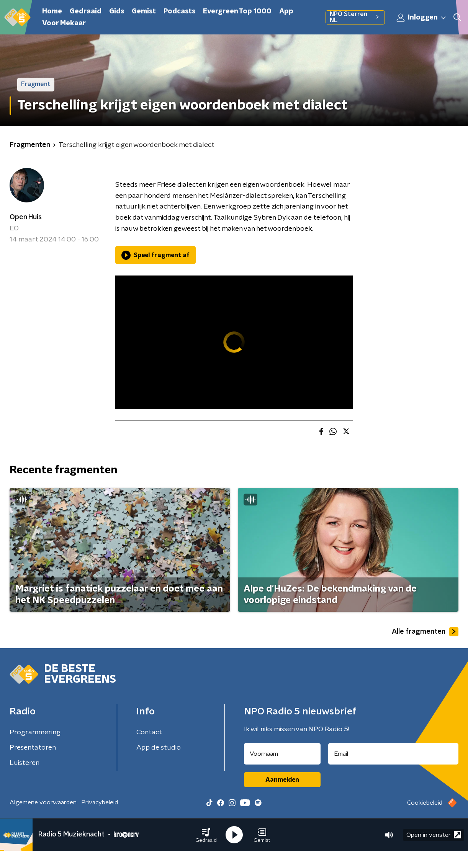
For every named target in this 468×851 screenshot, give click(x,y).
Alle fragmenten (425, 631)
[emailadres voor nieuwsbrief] (393, 754)
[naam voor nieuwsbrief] (282, 754)
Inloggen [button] (421, 17)
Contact (149, 732)
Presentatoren (33, 747)
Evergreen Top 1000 (237, 11)
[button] (206, 835)
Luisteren (24, 763)
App (286, 11)
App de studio (158, 747)
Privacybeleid (99, 802)
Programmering (35, 732)
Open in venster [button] (433, 834)
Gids (116, 11)
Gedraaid (85, 11)
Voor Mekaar (64, 23)
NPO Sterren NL (355, 17)
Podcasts (179, 11)
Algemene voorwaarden (43, 802)
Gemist (144, 11)
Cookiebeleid (424, 803)
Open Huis (26, 217)
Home (52, 11)
